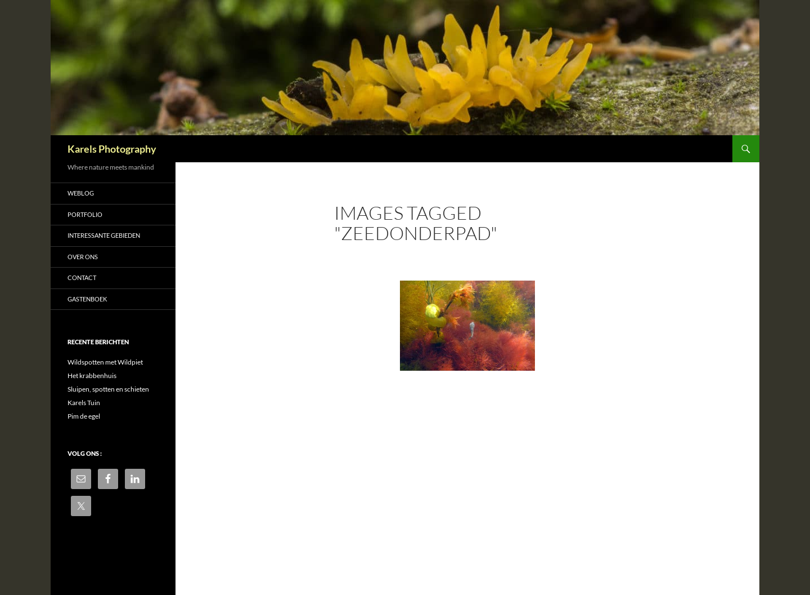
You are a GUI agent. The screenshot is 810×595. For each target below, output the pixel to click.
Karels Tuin (84, 402)
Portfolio (85, 214)
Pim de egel (84, 416)
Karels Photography (112, 149)
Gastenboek (87, 299)
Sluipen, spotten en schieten (108, 389)
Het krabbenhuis (92, 375)
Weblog (81, 193)
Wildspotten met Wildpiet (105, 362)
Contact (82, 277)
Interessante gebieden (104, 235)
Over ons (83, 256)
